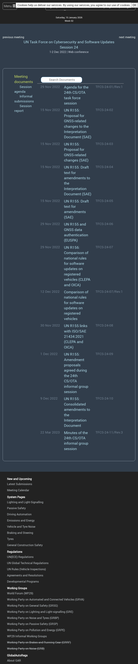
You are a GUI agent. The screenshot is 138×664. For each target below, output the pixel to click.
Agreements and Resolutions (25, 575)
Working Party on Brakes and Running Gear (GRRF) (39, 642)
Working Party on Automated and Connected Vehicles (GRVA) (45, 599)
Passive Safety (16, 508)
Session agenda (23, 89)
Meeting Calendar (18, 490)
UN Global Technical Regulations (27, 563)
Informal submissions (24, 98)
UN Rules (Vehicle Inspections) (26, 569)
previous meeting (13, 37)
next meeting (127, 37)
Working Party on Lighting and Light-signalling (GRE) (40, 612)
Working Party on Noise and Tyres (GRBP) (33, 618)
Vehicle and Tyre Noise (21, 527)
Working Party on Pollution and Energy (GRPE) (36, 630)
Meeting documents (23, 79)
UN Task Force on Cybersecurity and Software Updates (69, 41)
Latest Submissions (19, 484)
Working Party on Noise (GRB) (25, 648)
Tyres (10, 539)
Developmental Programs (23, 581)
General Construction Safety (25, 545)
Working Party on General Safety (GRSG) (32, 606)
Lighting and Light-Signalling (25, 502)
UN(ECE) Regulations (20, 557)
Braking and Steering (20, 533)
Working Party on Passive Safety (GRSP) (32, 624)
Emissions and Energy (21, 520)
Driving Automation (19, 514)
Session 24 (69, 47)
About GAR (14, 660)
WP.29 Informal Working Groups (27, 636)
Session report (23, 108)
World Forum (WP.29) (20, 593)
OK (134, 5)
